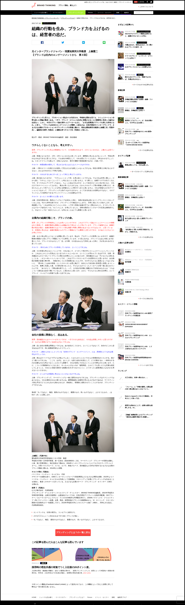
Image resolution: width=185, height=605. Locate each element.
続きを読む (97, 565)
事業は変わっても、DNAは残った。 (137, 165)
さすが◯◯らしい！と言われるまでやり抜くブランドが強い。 (56, 516)
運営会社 (123, 597)
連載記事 (74, 549)
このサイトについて (145, 7)
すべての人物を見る (145, 298)
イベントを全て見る (145, 365)
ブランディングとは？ (49, 23)
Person (90, 12)
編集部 (126, 12)
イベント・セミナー (104, 12)
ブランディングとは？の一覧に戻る (73, 532)
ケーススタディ (58, 12)
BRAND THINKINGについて (77, 597)
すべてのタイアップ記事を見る (142, 171)
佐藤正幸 (128, 292)
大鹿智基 (128, 282)
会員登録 (139, 2)
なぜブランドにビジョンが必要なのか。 (139, 67)
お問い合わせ (149, 597)
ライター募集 (94, 597)
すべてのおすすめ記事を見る (142, 85)
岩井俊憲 (128, 262)
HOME (34, 590)
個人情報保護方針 (135, 597)
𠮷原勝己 (128, 252)
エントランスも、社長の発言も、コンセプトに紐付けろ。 (54, 512)
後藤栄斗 (128, 272)
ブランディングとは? (75, 12)
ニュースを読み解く (41, 12)
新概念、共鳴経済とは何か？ (135, 110)
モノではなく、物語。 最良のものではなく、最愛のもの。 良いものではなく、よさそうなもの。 (68, 520)
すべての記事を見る (145, 150)
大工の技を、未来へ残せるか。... (136, 377)
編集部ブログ (122, 590)
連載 (117, 12)
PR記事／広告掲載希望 (109, 597)
